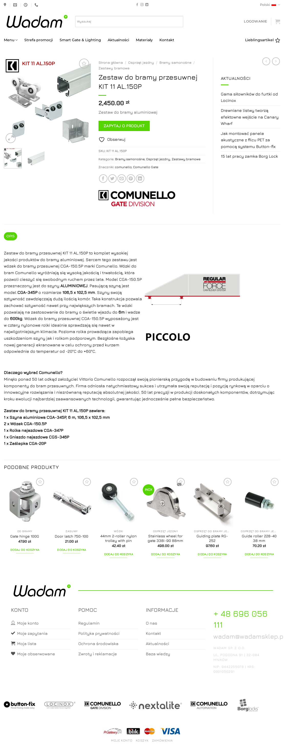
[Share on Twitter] (112, 178)
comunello (123, 167)
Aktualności (118, 40)
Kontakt (166, 40)
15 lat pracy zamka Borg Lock (249, 156)
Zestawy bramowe (114, 68)
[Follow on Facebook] (137, 5)
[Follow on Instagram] (142, 5)
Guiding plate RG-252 (212, 538)
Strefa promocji (38, 40)
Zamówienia (162, 740)
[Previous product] (276, 61)
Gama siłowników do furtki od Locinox (249, 97)
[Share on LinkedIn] (140, 178)
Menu (11, 40)
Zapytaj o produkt (124, 125)
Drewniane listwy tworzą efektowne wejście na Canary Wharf (250, 117)
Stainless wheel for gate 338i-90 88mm (165, 538)
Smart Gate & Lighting (80, 40)
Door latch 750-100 (71, 536)
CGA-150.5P (35, 423)
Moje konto (121, 740)
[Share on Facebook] (103, 178)
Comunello (49, 372)
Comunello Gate (145, 167)
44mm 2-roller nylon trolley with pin (118, 538)
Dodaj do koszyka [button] (24, 550)
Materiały (144, 40)
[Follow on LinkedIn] (146, 5)
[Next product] (266, 61)
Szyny (103, 292)
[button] (255, 21)
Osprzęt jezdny (141, 62)
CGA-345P (56, 417)
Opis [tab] (10, 236)
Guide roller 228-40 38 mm (259, 538)
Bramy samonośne (175, 62)
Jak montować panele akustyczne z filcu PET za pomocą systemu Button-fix (248, 140)
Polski (270, 4)
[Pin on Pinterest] (131, 178)
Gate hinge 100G (24, 536)
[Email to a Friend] (121, 178)
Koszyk (142, 740)
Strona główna (111, 62)
